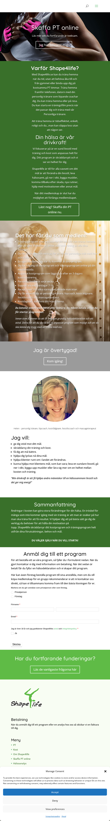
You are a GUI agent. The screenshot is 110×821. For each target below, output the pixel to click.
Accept (55, 792)
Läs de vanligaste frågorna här (55, 669)
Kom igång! (55, 361)
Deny (55, 800)
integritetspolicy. (69, 629)
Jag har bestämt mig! (54, 45)
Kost (15, 749)
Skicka (16, 644)
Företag (16, 596)
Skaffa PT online (22, 758)
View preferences (55, 809)
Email (14, 617)
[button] (105, 771)
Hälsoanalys (19, 763)
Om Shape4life (21, 754)
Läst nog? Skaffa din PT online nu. (55, 209)
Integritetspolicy (53, 816)
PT (14, 744)
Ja (14, 633)
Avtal (64, 816)
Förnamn (15, 604)
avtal (56, 629)
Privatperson (19, 592)
